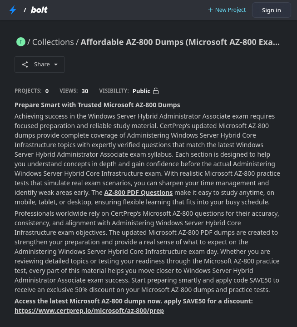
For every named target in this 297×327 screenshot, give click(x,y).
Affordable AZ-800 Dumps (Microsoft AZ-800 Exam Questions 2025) (181, 41)
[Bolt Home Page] (39, 10)
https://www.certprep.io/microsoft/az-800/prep (89, 310)
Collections (53, 41)
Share (39, 64)
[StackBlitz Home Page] (12, 10)
